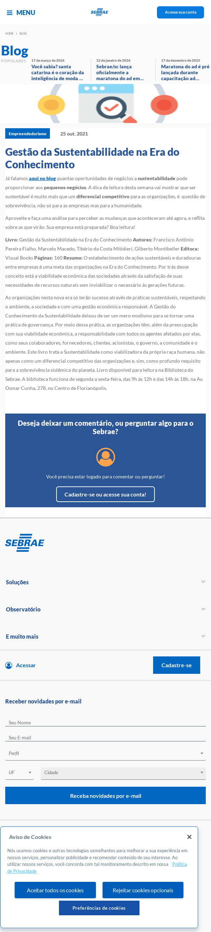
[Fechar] (189, 837)
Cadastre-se (176, 665)
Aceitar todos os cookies (55, 890)
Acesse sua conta (180, 12)
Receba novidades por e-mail (105, 795)
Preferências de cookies (99, 908)
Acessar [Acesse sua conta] (26, 665)
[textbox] (109, 753)
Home (9, 33)
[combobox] (105, 754)
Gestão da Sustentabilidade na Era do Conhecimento (92, 157)
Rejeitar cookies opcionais (143, 890)
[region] (99, 877)
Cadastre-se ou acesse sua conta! (105, 494)
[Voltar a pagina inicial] (105, 12)
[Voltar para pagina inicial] (105, 543)
